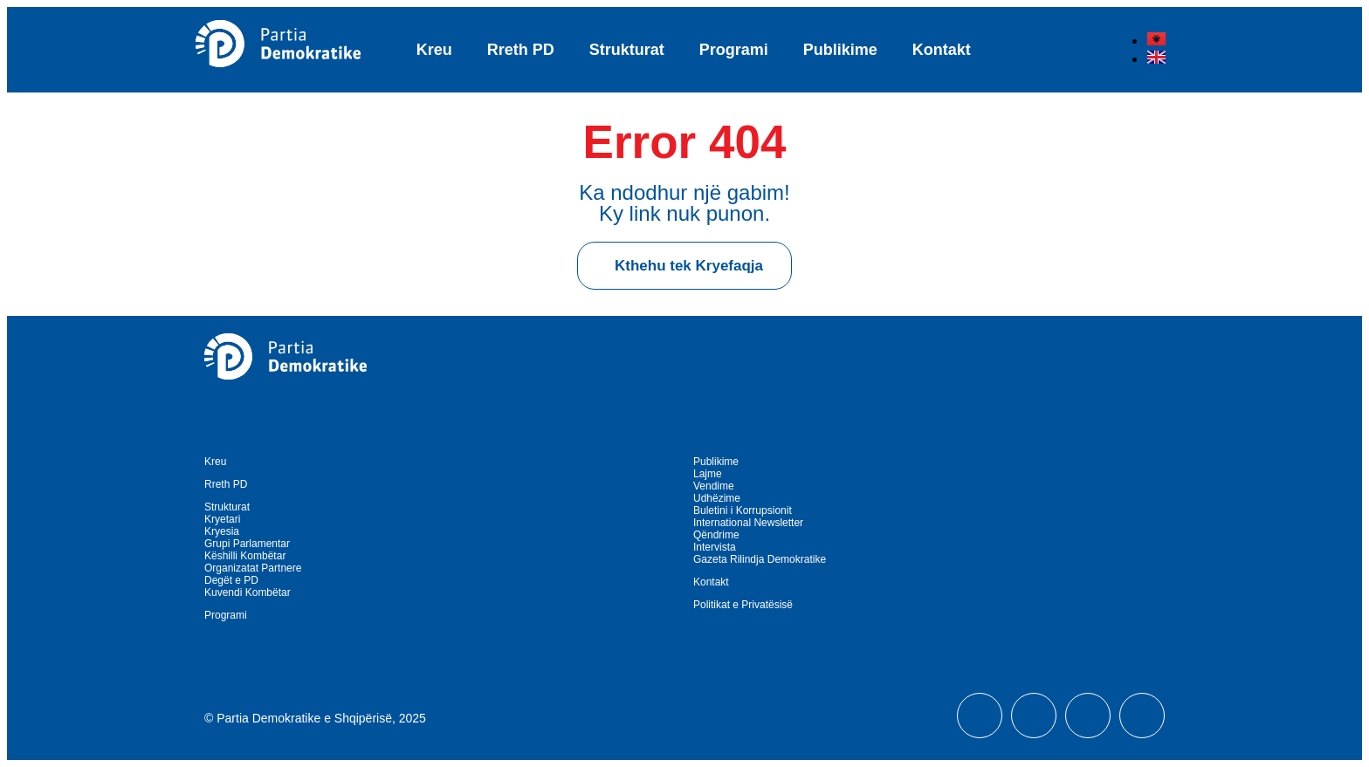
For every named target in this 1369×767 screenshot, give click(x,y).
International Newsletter (748, 523)
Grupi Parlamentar (247, 544)
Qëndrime (716, 535)
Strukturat (626, 49)
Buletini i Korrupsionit (742, 510)
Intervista (714, 547)
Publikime (840, 49)
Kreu (434, 49)
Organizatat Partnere (252, 568)
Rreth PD (520, 49)
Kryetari (222, 519)
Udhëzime (716, 498)
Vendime (713, 486)
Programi (733, 49)
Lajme (707, 474)
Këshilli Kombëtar (244, 556)
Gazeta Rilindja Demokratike (759, 559)
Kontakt (941, 49)
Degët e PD (231, 580)
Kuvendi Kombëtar (247, 592)
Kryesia (221, 531)
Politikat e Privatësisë (743, 605)
